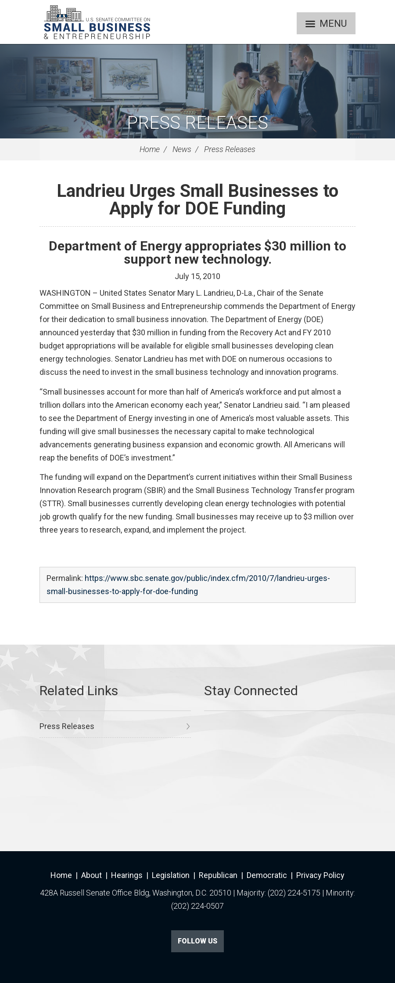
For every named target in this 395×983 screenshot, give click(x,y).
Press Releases (197, 122)
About (91, 875)
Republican (218, 875)
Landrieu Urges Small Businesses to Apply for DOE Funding (197, 200)
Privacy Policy (320, 875)
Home (150, 149)
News (181, 149)
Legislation (171, 875)
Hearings (127, 875)
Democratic (267, 875)
